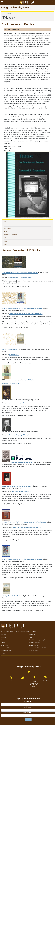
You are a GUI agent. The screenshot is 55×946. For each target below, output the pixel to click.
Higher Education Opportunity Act (37, 640)
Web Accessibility (5, 647)
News (8, 241)
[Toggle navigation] (2, 2)
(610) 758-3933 (11, 680)
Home (3, 13)
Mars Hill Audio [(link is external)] (30, 380)
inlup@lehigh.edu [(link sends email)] (45, 678)
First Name (27, 701)
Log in (28, 662)
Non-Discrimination (33, 645)
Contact (8, 244)
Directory (3, 637)
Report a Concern (33, 650)
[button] (52, 2)
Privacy (27, 631)
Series (5, 231)
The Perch (3, 634)
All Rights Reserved (20, 631)
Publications (7, 228)
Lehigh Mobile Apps (6, 650)
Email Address (27, 712)
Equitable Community (34, 642)
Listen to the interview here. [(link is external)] (12, 383)
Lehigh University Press (15, 7)
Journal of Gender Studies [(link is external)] (21, 491)
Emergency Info (5, 645)
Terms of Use (33, 631)
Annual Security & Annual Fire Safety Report (40, 647)
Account (3, 653)
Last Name (27, 707)
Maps (2, 640)
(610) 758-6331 (22, 680)
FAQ (7, 238)
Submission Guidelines (13, 234)
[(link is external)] (20, 278)
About (8, 225)
